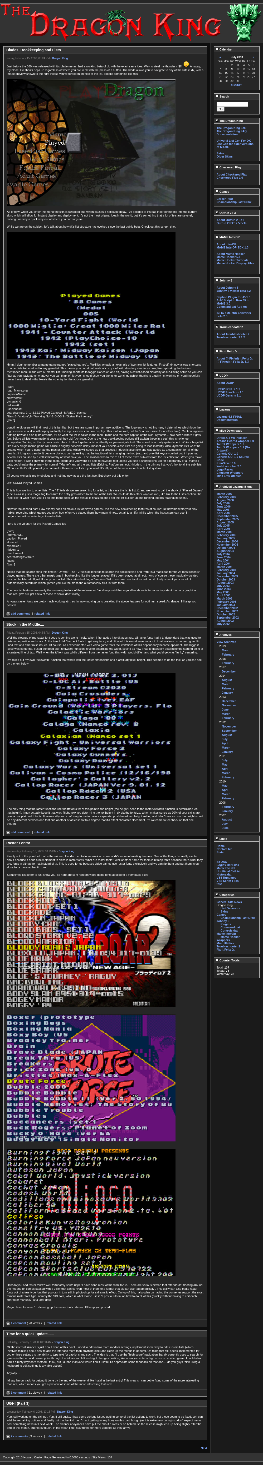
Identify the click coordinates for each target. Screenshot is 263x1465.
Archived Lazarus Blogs (234, 486)
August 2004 (225, 550)
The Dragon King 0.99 (231, 128)
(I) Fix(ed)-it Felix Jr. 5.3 (233, 361)
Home (221, 845)
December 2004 (227, 541)
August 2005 (225, 522)
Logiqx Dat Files (228, 865)
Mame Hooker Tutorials (233, 260)
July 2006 (223, 503)
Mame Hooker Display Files (235, 263)
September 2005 (228, 519)
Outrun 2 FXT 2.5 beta (232, 223)
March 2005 (224, 531)
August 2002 (225, 620)
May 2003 (223, 592)
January (227, 692)
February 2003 (226, 601)
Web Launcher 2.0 (229, 466)
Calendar (224, 49)
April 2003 (224, 595)
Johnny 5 (224, 280)
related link (42, 613)
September (229, 730)
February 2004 (226, 570)
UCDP (222, 375)
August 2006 (225, 500)
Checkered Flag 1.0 (230, 177)
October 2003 (226, 579)
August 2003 (225, 582)
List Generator (230, 908)
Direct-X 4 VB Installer (232, 437)
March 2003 (224, 598)
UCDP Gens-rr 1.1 (229, 395)
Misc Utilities (225, 943)
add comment (18, 613)
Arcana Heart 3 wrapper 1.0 (235, 441)
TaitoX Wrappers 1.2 (230, 444)
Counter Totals (228, 960)
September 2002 (228, 617)
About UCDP (225, 382)
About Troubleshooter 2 (233, 334)
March (226, 650)
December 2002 (227, 608)
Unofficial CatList (228, 871)
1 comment (16, 1323)
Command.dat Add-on (232, 306)
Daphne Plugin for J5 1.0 (233, 297)
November (229, 705)
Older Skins (225, 156)
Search (222, 96)
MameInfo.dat (226, 868)
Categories (225, 894)
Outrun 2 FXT (227, 212)
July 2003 (223, 585)
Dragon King (60, 58)
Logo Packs (225, 469)
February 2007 (226, 497)
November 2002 (227, 611)
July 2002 (223, 623)
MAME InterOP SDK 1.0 (233, 247)
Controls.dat (229, 930)
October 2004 (226, 547)
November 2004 (227, 544)
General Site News (229, 902)
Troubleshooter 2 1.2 (231, 337)
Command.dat (230, 927)
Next (204, 1448)
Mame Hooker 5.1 (228, 257)
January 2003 (226, 604)
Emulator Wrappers (230, 472)
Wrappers (223, 940)
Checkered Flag (228, 167)
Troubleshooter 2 (229, 327)
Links (221, 838)
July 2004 (223, 554)
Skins (220, 153)
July (225, 739)
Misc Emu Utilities (229, 475)
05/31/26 (236, 85)
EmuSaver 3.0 (226, 463)
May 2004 (223, 560)
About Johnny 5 (227, 287)
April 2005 (224, 528)
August (227, 679)
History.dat (224, 874)
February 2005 (226, 535)
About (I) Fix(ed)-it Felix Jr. (235, 358)
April (225, 743)
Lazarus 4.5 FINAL (229, 416)
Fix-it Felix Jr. (227, 351)
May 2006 (223, 509)
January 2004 (226, 573)
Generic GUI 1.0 (227, 453)
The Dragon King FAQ (232, 131)
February (228, 654)
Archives (224, 634)
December (229, 671)
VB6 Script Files (228, 880)
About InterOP (226, 244)
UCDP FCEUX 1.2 (228, 389)
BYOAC (222, 861)
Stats (220, 852)
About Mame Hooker (231, 253)
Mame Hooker (230, 936)
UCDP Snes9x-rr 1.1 (230, 392)
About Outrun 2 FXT (230, 220)
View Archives (226, 641)
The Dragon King (229, 120)
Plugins (226, 924)
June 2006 (224, 506)
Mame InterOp (226, 933)
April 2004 (224, 563)
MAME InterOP (228, 237)
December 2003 (227, 576)
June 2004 (224, 557)
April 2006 (224, 512)
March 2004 (224, 566)
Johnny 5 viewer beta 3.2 (234, 290)
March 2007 (224, 493)
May (224, 764)
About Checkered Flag (232, 174)
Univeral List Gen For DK (234, 140)
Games (222, 191)
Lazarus (223, 409)
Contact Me (224, 849)
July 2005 (223, 525)
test (219, 884)
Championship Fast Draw (234, 202)
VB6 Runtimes (226, 877)
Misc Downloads (229, 430)
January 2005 (226, 538)
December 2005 (227, 516)
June (225, 709)
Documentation (227, 134)
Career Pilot (225, 198)
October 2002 (226, 614)
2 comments (17, 1436)
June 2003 (224, 589)
